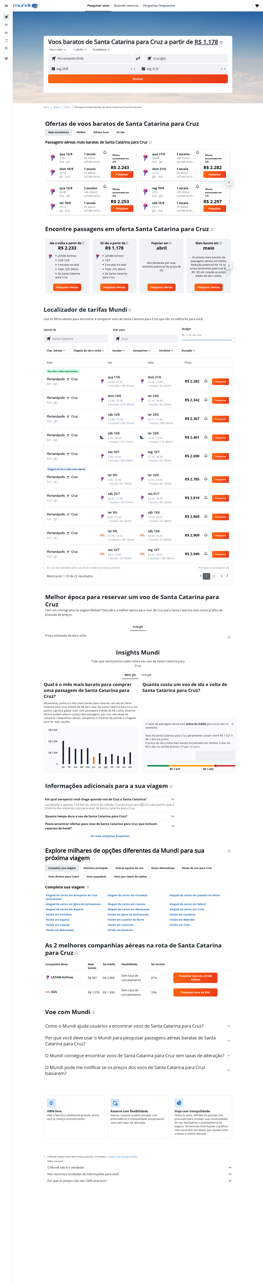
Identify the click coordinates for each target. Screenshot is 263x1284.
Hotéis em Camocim (121, 925)
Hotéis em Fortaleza (59, 914)
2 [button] (214, 576)
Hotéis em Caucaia (58, 925)
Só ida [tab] (120, 132)
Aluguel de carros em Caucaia (126, 904)
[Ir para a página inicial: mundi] (26, 5)
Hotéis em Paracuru (120, 930)
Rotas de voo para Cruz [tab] (197, 868)
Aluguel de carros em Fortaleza (127, 895)
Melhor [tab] (81, 132)
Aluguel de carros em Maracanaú (128, 909)
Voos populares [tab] (96, 876)
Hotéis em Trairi (180, 925)
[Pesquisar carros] (6, 32)
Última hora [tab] (101, 132)
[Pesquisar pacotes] (6, 40)
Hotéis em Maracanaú (60, 930)
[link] (67, 287)
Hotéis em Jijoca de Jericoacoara (128, 914)
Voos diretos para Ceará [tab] (63, 876)
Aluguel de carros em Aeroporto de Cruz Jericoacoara (71, 897)
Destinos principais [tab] (96, 868)
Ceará (67, 107)
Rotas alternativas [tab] (162, 868)
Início (46, 107)
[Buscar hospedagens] (6, 24)
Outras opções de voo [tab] (130, 868)
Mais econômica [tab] (58, 132)
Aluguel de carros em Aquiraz (64, 909)
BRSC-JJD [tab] (130, 675)
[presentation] (221, 42)
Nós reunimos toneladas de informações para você (139, 1174)
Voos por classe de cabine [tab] (130, 876)
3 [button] (221, 576)
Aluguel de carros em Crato (187, 909)
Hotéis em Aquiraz (58, 919)
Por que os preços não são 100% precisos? (139, 1181)
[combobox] (58, 49)
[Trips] (6, 58)
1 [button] (206, 576)
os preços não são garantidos (122, 1156)
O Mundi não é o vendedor (139, 1167)
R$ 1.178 (206, 42)
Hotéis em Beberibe (182, 919)
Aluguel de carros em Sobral (187, 904)
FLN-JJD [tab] (138, 626)
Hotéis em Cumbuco (183, 914)
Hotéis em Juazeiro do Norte (126, 919)
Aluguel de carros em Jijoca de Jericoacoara (73, 904)
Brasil (56, 107)
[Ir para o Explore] (6, 48)
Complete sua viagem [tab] (62, 868)
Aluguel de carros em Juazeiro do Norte (195, 895)
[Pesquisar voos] (6, 17)
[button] (6, 6)
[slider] (233, 340)
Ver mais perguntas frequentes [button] (110, 836)
